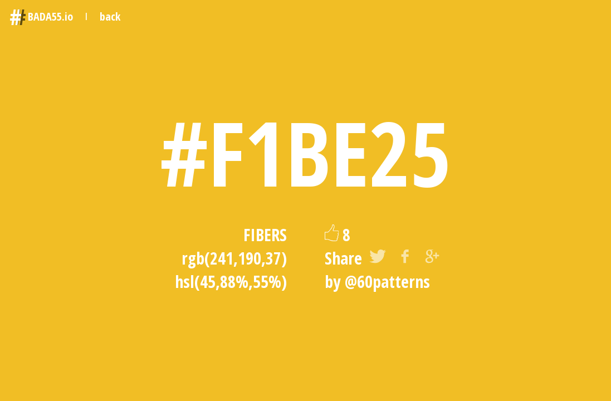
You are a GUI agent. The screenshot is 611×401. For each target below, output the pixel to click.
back (110, 16)
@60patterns (387, 281)
